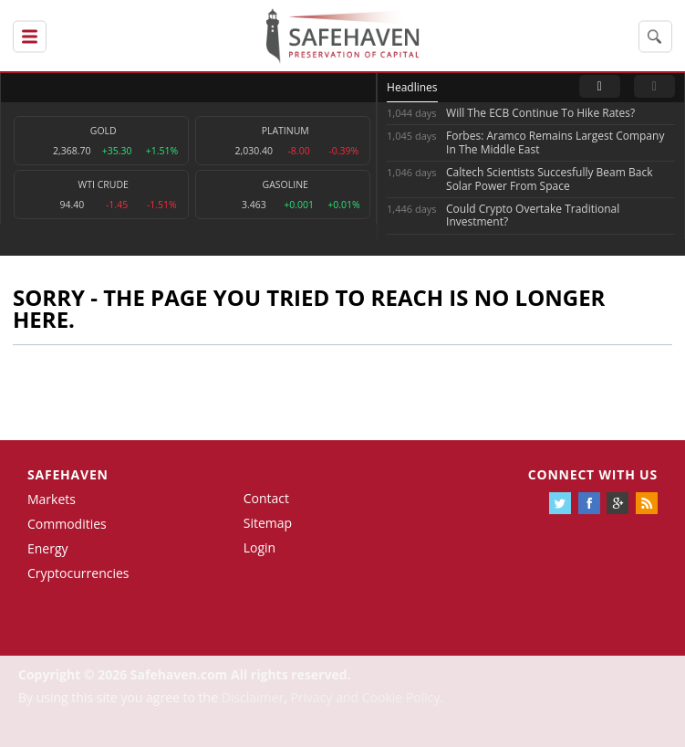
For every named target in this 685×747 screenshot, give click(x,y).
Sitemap (268, 522)
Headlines (412, 87)
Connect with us (593, 474)
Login (259, 547)
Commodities (67, 523)
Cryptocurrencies (78, 573)
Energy (47, 548)
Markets (51, 499)
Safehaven (68, 474)
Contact (266, 498)
